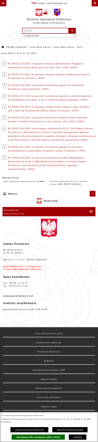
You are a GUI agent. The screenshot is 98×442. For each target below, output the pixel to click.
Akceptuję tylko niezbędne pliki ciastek (38, 437)
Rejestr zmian (49, 379)
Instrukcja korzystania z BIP (49, 370)
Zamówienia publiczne (49, 342)
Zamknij (77, 437)
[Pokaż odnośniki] (3, 3)
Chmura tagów (49, 406)
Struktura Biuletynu (49, 351)
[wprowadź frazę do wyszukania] (45, 31)
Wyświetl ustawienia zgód (70, 429)
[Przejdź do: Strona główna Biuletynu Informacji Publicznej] (2, 47)
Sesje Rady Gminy (40, 47)
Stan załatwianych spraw (49, 333)
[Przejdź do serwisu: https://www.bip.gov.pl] (49, 3)
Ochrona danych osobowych (29, 429)
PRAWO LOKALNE (16, 47)
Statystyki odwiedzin (49, 397)
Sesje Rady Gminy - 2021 (68, 47)
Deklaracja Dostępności (49, 388)
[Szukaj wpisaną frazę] (72, 31)
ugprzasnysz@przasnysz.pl (18, 295)
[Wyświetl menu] (95, 3)
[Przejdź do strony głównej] (49, 17)
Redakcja (49, 361)
